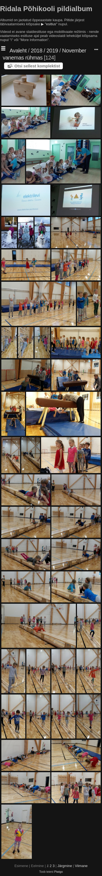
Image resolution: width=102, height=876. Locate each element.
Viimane (81, 866)
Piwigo (58, 871)
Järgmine (64, 866)
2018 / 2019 (44, 51)
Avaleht (18, 51)
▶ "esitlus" (49, 24)
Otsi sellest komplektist (37, 66)
